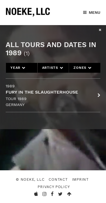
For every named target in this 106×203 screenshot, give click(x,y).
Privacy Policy (54, 187)
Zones (82, 68)
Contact (58, 179)
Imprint (80, 179)
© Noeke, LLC (30, 179)
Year (17, 68)
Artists (52, 68)
